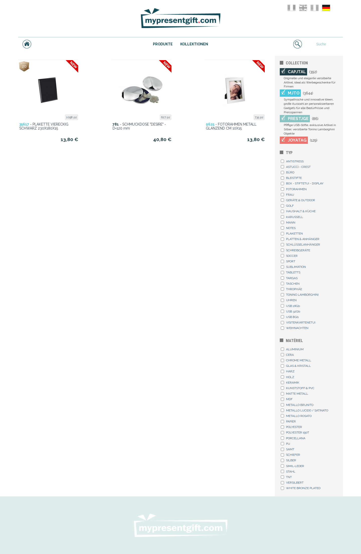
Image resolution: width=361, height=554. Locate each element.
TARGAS (289, 278)
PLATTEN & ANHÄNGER (300, 239)
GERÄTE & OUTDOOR (298, 200)
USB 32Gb (290, 311)
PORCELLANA (293, 438)
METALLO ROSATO (296, 416)
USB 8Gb (290, 317)
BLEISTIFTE (291, 178)
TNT (286, 477)
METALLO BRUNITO (297, 405)
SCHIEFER (290, 455)
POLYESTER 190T (295, 432)
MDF (287, 399)
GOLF (287, 205)
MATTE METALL (294, 393)
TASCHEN (290, 283)
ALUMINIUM (292, 349)
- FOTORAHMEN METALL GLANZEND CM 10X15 (231, 126)
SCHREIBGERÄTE (295, 250)
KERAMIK (290, 382)
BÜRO (287, 172)
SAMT (287, 449)
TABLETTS (290, 272)
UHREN (289, 300)
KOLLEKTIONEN (194, 44)
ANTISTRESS (292, 161)
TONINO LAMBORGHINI (300, 294)
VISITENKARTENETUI (298, 322)
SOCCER (289, 256)
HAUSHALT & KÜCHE (298, 211)
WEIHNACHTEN (294, 328)
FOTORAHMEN (294, 189)
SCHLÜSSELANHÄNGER (300, 244)
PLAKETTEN (292, 233)
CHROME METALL (296, 360)
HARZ (288, 371)
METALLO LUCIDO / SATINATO (304, 410)
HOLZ (287, 377)
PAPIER (288, 421)
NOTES (288, 228)
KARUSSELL (292, 217)
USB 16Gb (290, 306)
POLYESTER (291, 427)
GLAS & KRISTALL (296, 366)
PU (285, 444)
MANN (288, 222)
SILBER (288, 460)
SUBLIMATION (293, 267)
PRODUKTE (163, 44)
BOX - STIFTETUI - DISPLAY (302, 183)
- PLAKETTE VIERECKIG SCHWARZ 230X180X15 (43, 126)
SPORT (288, 261)
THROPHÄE (291, 289)
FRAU (287, 194)
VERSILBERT (292, 482)
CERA (287, 355)
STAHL (288, 471)
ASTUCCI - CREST (296, 167)
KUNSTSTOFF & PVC (297, 388)
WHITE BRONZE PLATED (300, 488)
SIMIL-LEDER (292, 466)
